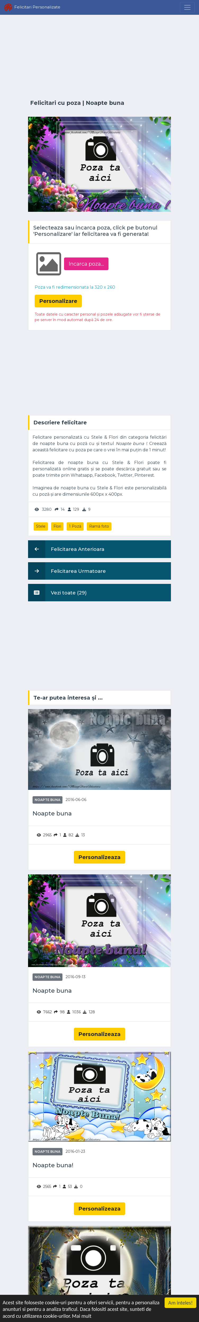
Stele (41, 526)
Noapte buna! (53, 1165)
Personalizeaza (99, 857)
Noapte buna (105, 103)
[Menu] (187, 7)
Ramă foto (99, 526)
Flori (57, 526)
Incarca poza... (86, 264)
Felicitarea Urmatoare (67, 571)
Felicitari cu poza (55, 103)
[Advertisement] (99, 57)
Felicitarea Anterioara (66, 549)
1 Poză (75, 526)
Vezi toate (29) (57, 592)
